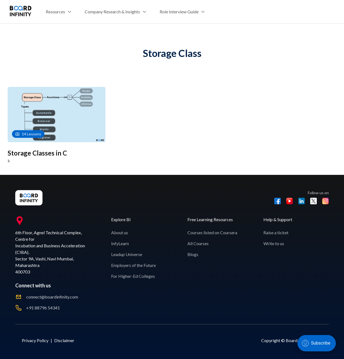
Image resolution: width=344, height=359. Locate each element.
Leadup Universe (126, 254)
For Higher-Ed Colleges (133, 276)
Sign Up (325, 11)
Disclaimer (64, 340)
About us (119, 232)
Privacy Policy (35, 340)
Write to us (273, 243)
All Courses (198, 243)
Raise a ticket (275, 232)
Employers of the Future (133, 265)
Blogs (192, 254)
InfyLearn (120, 243)
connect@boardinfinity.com (52, 296)
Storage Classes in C (37, 153)
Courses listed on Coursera (212, 232)
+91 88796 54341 (43, 307)
